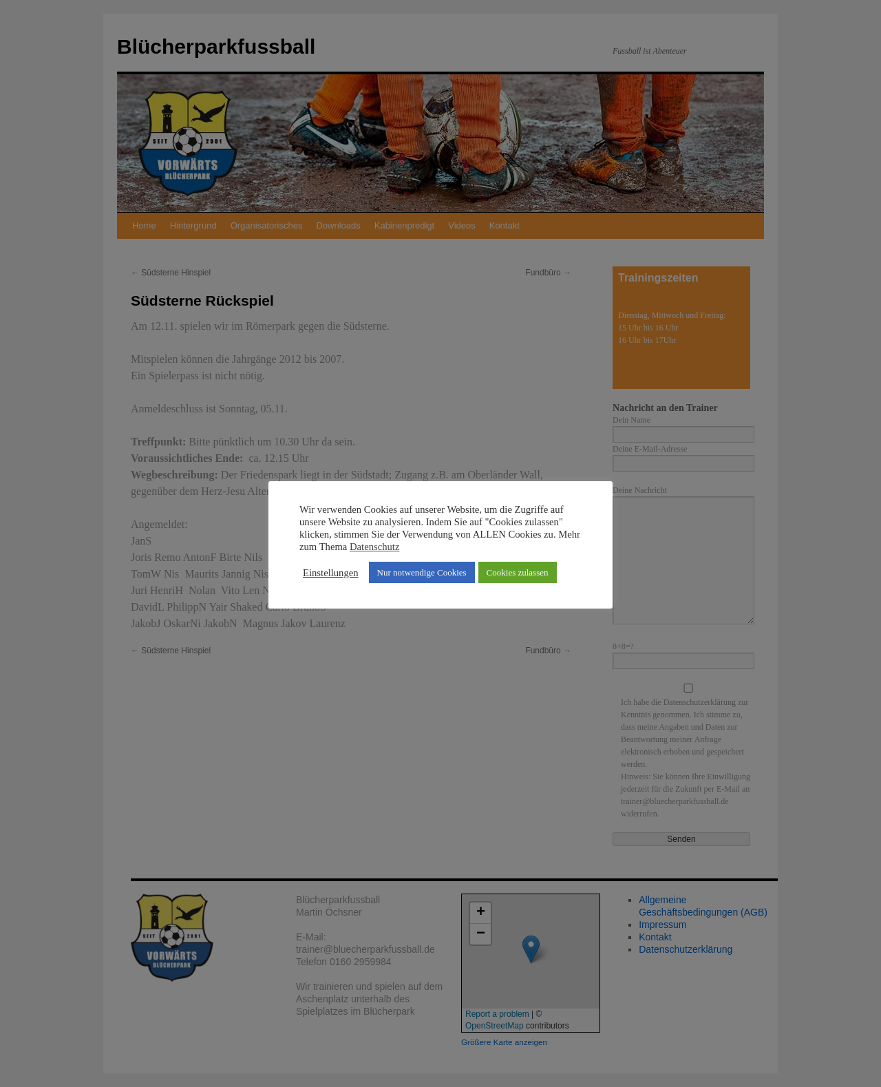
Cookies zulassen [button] (518, 572)
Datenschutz (374, 546)
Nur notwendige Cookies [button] (422, 572)
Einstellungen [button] (331, 572)
